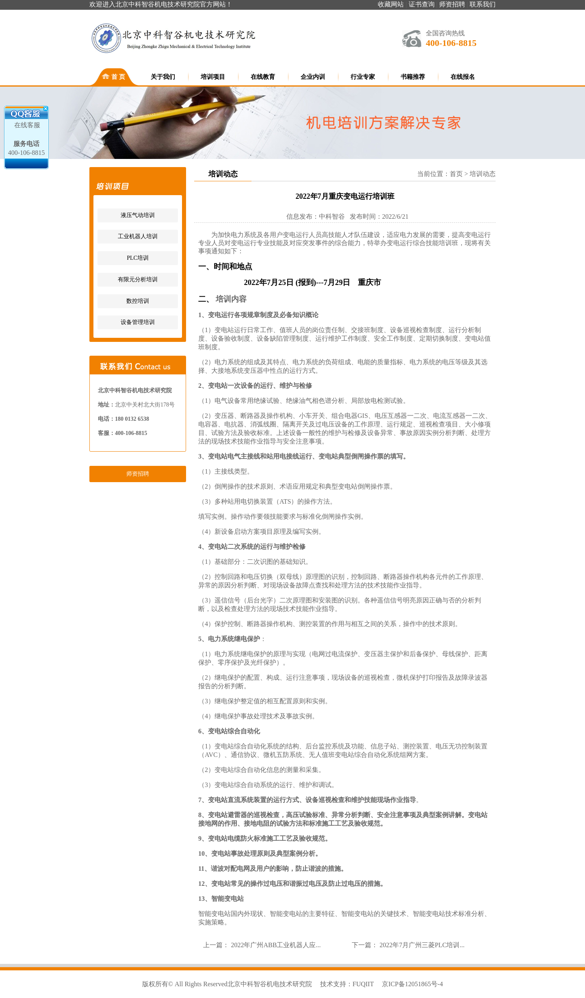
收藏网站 (391, 4)
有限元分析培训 (138, 279)
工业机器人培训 (138, 236)
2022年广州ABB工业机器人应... (276, 944)
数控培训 (137, 301)
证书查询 (422, 4)
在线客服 (26, 125)
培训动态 (483, 173)
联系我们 (483, 4)
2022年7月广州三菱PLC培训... (421, 944)
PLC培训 (138, 258)
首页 (456, 173)
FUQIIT (363, 984)
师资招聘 (452, 4)
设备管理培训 (138, 322)
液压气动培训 (138, 215)
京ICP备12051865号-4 (412, 984)
